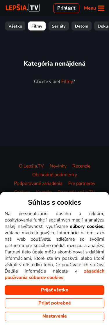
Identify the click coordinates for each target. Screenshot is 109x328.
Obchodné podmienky (54, 175)
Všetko (15, 26)
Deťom (81, 26)
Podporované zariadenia (38, 183)
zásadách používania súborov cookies (54, 274)
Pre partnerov (81, 183)
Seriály (59, 26)
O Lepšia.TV (31, 166)
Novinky (58, 166)
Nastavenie (54, 316)
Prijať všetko (54, 290)
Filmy (36, 26)
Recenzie (81, 166)
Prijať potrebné (54, 303)
